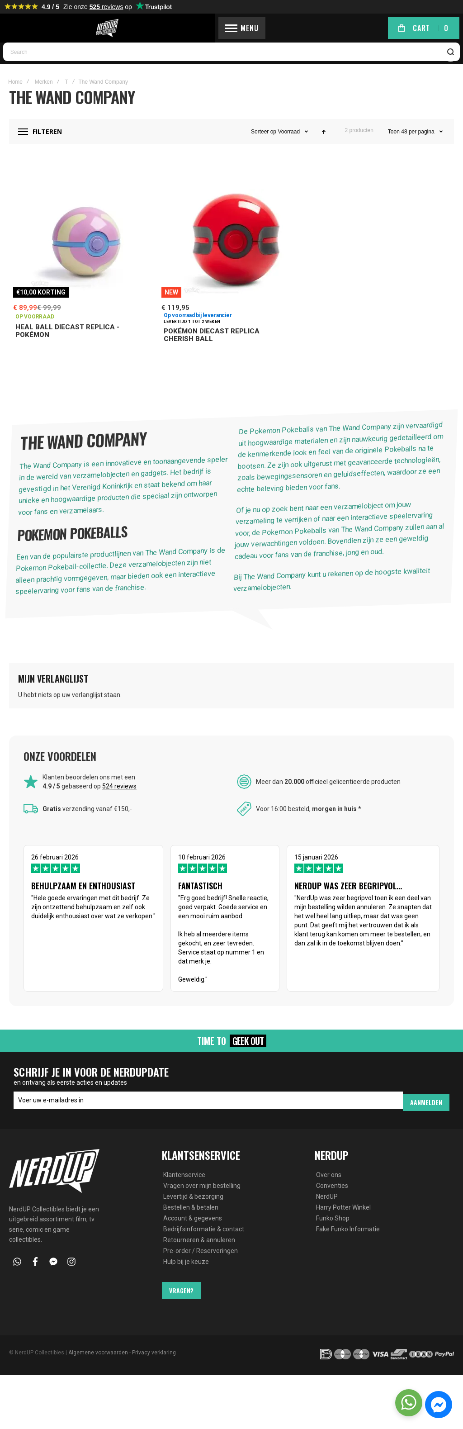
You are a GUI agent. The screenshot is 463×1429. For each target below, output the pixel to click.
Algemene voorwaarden (98, 1366)
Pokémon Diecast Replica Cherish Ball (212, 361)
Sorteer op (263, 158)
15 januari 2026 (371, 931)
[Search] (451, 78)
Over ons (328, 1188)
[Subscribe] (426, 1116)
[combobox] (231, 78)
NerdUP (327, 1210)
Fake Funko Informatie (348, 1243)
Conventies (332, 1199)
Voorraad (289, 158)
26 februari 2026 (92, 918)
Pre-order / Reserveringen (200, 1264)
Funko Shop (333, 1232)
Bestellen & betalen (190, 1221)
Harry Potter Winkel (343, 1221)
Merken (44, 107)
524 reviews (119, 812)
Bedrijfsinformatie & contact (203, 1243)
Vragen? (181, 1304)
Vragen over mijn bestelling (202, 1199)
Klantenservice (184, 1188)
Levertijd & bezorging (193, 1210)
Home (15, 107)
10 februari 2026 (232, 940)
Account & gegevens (192, 1232)
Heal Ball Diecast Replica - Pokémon (67, 357)
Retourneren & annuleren (199, 1254)
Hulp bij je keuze (186, 1275)
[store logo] (231, 29)
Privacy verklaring (154, 1366)
